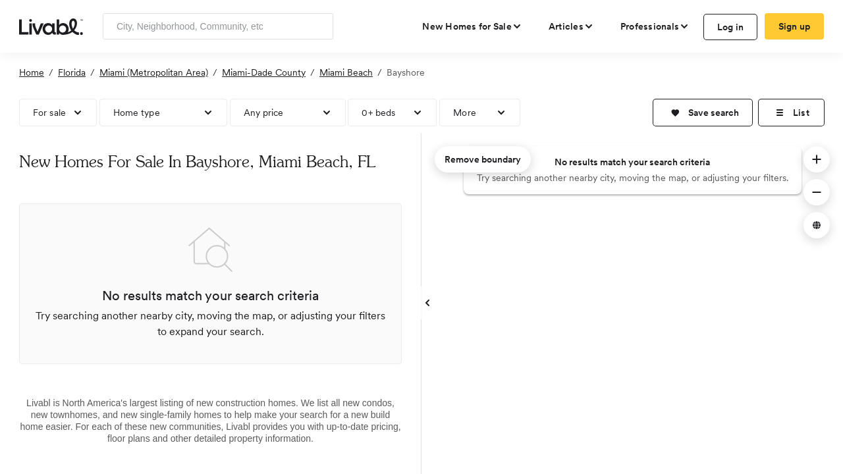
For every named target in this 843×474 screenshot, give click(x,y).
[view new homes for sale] (472, 26)
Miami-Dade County (264, 72)
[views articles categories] (571, 26)
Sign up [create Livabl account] (794, 26)
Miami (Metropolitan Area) (153, 72)
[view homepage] (51, 25)
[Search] (318, 26)
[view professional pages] (655, 26)
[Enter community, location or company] (218, 26)
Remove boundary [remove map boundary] (483, 159)
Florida (72, 72)
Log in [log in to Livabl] (730, 27)
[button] (702, 112)
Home (31, 72)
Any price (264, 112)
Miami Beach (346, 72)
